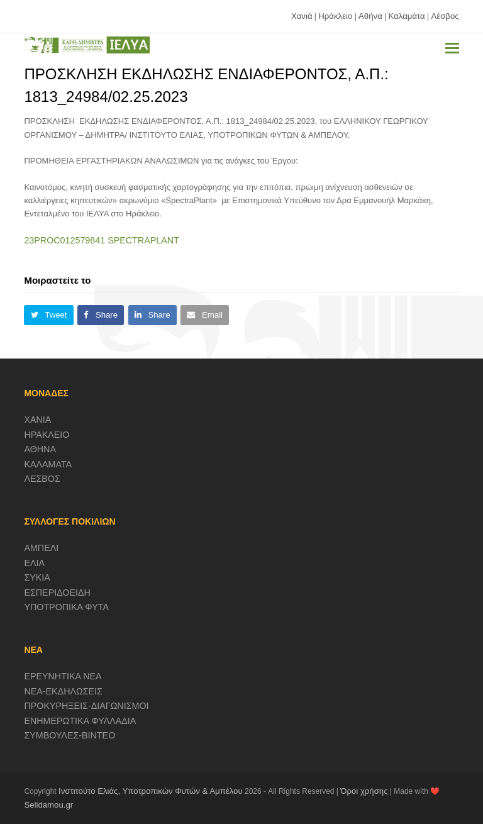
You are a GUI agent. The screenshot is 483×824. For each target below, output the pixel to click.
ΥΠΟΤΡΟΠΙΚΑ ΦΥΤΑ (66, 607)
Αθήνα (370, 16)
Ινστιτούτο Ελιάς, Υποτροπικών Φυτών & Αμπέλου (150, 791)
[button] (452, 48)
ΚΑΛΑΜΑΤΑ (48, 464)
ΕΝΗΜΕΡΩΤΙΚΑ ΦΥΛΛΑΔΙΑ (80, 721)
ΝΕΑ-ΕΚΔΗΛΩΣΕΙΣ (63, 691)
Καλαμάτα (407, 16)
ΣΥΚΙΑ (37, 577)
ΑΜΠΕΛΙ (41, 548)
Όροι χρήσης (363, 791)
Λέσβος (444, 16)
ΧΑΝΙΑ (37, 420)
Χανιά (302, 16)
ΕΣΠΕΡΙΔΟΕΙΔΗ (57, 592)
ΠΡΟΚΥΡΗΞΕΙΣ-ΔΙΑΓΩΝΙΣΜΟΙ (86, 706)
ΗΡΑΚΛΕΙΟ (46, 435)
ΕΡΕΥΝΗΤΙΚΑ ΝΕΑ (62, 676)
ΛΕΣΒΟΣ (42, 479)
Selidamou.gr (48, 805)
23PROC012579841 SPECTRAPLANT (101, 240)
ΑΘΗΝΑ (40, 449)
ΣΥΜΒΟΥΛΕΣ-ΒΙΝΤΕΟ (69, 735)
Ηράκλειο (335, 16)
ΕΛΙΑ (34, 563)
